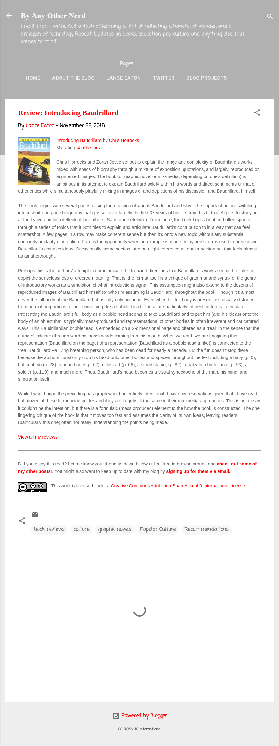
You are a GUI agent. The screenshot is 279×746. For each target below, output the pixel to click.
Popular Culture (158, 530)
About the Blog (73, 78)
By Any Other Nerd (53, 15)
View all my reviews (38, 437)
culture (81, 530)
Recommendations (206, 530)
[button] (257, 114)
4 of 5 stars (88, 147)
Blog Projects (206, 78)
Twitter (163, 78)
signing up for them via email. (198, 471)
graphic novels (114, 530)
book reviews (49, 530)
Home (33, 78)
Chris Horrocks (124, 140)
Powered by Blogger (139, 716)
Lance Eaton (123, 78)
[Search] (270, 17)
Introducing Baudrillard (79, 140)
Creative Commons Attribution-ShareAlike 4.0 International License (178, 485)
